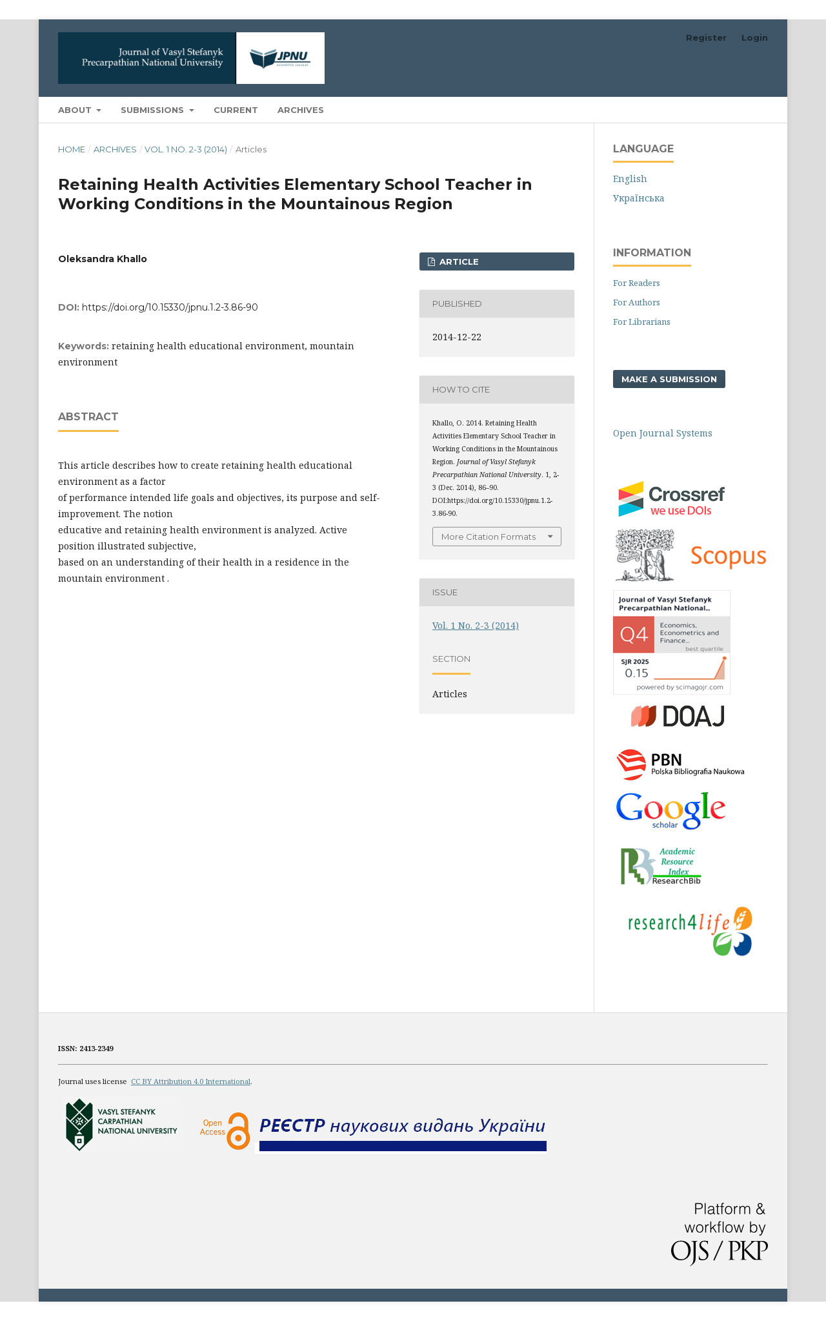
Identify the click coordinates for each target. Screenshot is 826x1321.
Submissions (153, 110)
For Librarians (641, 321)
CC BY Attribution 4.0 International (190, 1081)
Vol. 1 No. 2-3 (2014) (186, 149)
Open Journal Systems (662, 433)
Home (71, 149)
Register (706, 37)
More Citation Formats (488, 536)
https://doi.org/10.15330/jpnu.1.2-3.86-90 (170, 307)
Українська (639, 198)
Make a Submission (669, 379)
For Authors (636, 302)
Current (236, 110)
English (630, 178)
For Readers (636, 283)
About (76, 110)
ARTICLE (458, 261)
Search (738, 109)
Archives (300, 110)
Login (754, 37)
